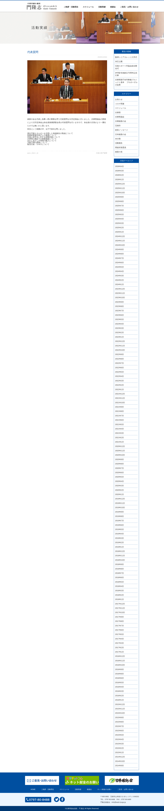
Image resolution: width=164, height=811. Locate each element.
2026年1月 (119, 179)
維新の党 (118, 152)
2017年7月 (119, 626)
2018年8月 (119, 569)
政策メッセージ (121, 130)
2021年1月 (119, 442)
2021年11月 (120, 398)
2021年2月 (119, 438)
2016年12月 (120, 656)
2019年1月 (119, 547)
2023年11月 (120, 293)
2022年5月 (119, 372)
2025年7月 (119, 206)
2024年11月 (120, 241)
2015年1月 (119, 752)
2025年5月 (119, 214)
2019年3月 (119, 538)
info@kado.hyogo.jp (119, 802)
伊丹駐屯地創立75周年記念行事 (126, 74)
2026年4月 (119, 166)
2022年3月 (119, 381)
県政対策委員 (120, 147)
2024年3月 (119, 276)
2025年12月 (120, 184)
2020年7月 (119, 468)
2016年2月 (119, 696)
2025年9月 (119, 197)
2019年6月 (119, 525)
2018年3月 (119, 591)
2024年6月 (119, 263)
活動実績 (102, 7)
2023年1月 (119, 337)
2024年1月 (119, 284)
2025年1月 (119, 232)
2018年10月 (120, 560)
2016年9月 (119, 669)
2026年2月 (119, 175)
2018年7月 (119, 573)
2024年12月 (120, 236)
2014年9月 (119, 766)
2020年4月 (119, 481)
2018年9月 (119, 564)
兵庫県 (118, 112)
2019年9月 (119, 512)
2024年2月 (119, 280)
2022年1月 (119, 389)
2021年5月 (119, 424)
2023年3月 (119, 328)
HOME (33, 789)
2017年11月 (120, 608)
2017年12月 (120, 604)
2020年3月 (119, 486)
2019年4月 (119, 534)
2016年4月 (119, 687)
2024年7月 (119, 258)
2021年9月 (119, 407)
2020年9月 (119, 459)
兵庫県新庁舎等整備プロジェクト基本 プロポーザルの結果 (126, 82)
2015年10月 (120, 713)
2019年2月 (119, 542)
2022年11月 (120, 346)
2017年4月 (119, 639)
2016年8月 (119, 674)
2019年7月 (119, 521)
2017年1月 (119, 652)
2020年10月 (120, 455)
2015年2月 (119, 748)
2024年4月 (119, 271)
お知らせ (118, 99)
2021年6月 (119, 420)
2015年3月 (119, 744)
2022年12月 (120, 341)
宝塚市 (118, 126)
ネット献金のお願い (104, 789)
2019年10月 (120, 507)
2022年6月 (119, 368)
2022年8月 (119, 359)
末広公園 (118, 61)
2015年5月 (119, 735)
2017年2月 (119, 648)
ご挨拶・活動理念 (71, 7)
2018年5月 (119, 582)
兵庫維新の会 (120, 121)
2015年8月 (119, 722)
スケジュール (88, 7)
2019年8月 (119, 516)
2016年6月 (119, 678)
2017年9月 (119, 617)
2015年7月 (119, 726)
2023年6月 (119, 315)
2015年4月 (119, 739)
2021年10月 (120, 403)
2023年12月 (120, 289)
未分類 (118, 139)
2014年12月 (120, 757)
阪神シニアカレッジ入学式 (126, 57)
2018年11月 (120, 556)
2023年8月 (119, 306)
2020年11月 (120, 451)
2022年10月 (120, 350)
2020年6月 (119, 473)
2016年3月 (119, 691)
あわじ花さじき (32, 153)
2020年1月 (119, 494)
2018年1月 (119, 599)
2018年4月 (119, 586)
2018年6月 (119, 577)
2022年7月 (119, 363)
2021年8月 (119, 411)
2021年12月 (120, 394)
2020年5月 (119, 477)
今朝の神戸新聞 (101, 153)
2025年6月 (119, 210)
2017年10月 (120, 612)
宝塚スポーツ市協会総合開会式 (126, 67)
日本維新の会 (120, 134)
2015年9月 (119, 717)
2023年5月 (119, 319)
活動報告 (118, 143)
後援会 (113, 7)
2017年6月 (119, 630)
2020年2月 (119, 490)
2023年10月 (120, 298)
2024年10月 (120, 245)
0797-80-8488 (110, 799)
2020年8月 (119, 464)
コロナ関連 (119, 104)
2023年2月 (119, 332)
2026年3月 (119, 171)
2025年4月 (119, 219)
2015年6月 (119, 731)
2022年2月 (119, 385)
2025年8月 (119, 201)
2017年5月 (119, 634)
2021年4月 (119, 429)
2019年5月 (119, 529)
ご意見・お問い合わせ (129, 7)
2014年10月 (120, 761)
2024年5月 (119, 267)
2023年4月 (119, 324)
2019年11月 (120, 503)
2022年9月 (119, 354)
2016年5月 (119, 683)
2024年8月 (119, 254)
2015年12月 (120, 704)
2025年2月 (119, 228)
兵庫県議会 (119, 117)
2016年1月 (119, 700)
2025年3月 (119, 223)
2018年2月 (119, 595)
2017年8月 (119, 621)
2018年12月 (120, 551)
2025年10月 (120, 193)
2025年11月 (120, 188)
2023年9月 (119, 302)
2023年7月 (119, 311)
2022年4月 (119, 376)
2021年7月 (119, 416)
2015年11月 (120, 709)
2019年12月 (120, 499)
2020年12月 (120, 446)
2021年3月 (119, 433)
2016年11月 (120, 661)
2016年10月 (120, 665)
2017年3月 (119, 643)
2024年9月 (119, 249)
